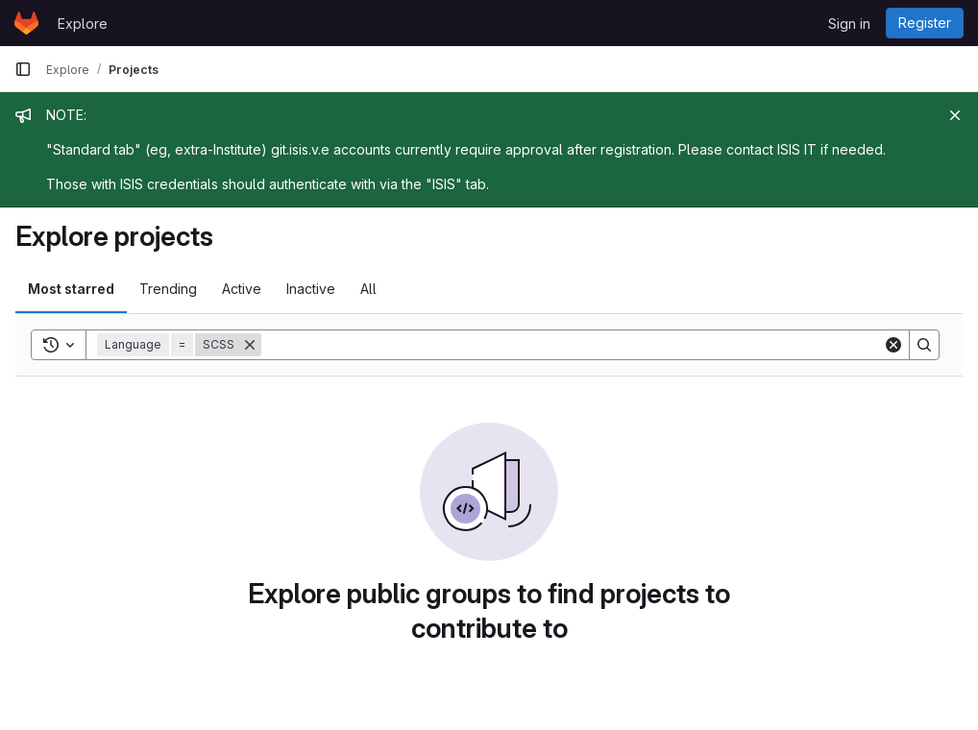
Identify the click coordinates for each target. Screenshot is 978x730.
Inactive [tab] (310, 288)
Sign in (849, 23)
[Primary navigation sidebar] (23, 69)
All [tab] (368, 288)
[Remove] (249, 344)
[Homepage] (26, 23)
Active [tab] (241, 288)
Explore (83, 23)
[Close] (954, 115)
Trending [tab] (168, 288)
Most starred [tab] (71, 288)
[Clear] (893, 344)
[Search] (572, 344)
